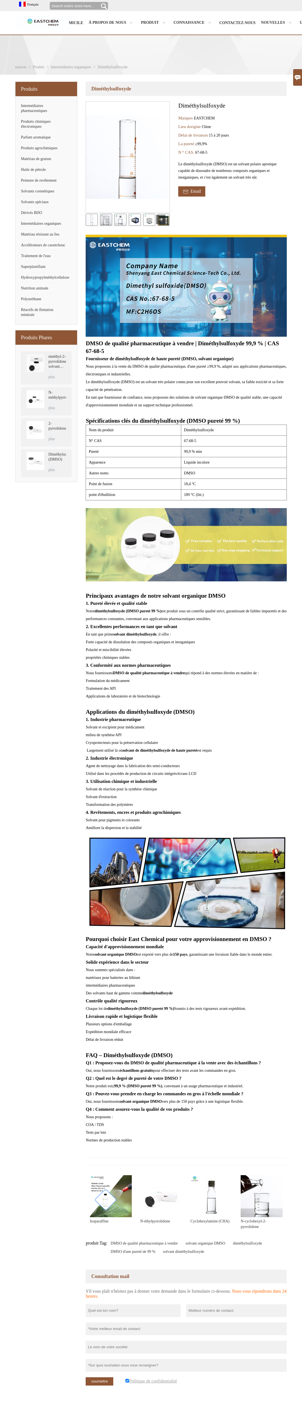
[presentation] (161, 219)
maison (20, 67)
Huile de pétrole (33, 170)
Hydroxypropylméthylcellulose (45, 277)
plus (51, 377)
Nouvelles (277, 23)
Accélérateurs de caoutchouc (43, 245)
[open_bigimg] (128, 157)
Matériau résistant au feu (40, 234)
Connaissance (194, 23)
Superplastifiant (33, 267)
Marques (186, 118)
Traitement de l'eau (36, 256)
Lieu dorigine (190, 126)
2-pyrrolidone (57, 425)
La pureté (186, 144)
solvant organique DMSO (205, 1243)
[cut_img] (92, 220)
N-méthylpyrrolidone (57, 394)
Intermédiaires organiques (71, 67)
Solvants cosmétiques (37, 191)
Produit (154, 23)
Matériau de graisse (36, 159)
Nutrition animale (34, 288)
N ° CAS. (186, 152)
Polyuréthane (31, 299)
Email (191, 191)
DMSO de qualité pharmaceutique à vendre (144, 1243)
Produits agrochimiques (39, 148)
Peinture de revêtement (39, 180)
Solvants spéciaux (35, 202)
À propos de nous (112, 23)
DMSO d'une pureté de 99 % (133, 1252)
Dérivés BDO (31, 213)
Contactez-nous (237, 23)
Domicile (73, 23)
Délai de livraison (193, 135)
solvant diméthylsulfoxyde (183, 1252)
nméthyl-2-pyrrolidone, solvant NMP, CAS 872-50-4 (57, 361)
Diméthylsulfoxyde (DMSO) (57, 456)
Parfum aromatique (36, 137)
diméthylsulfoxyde (247, 1243)
